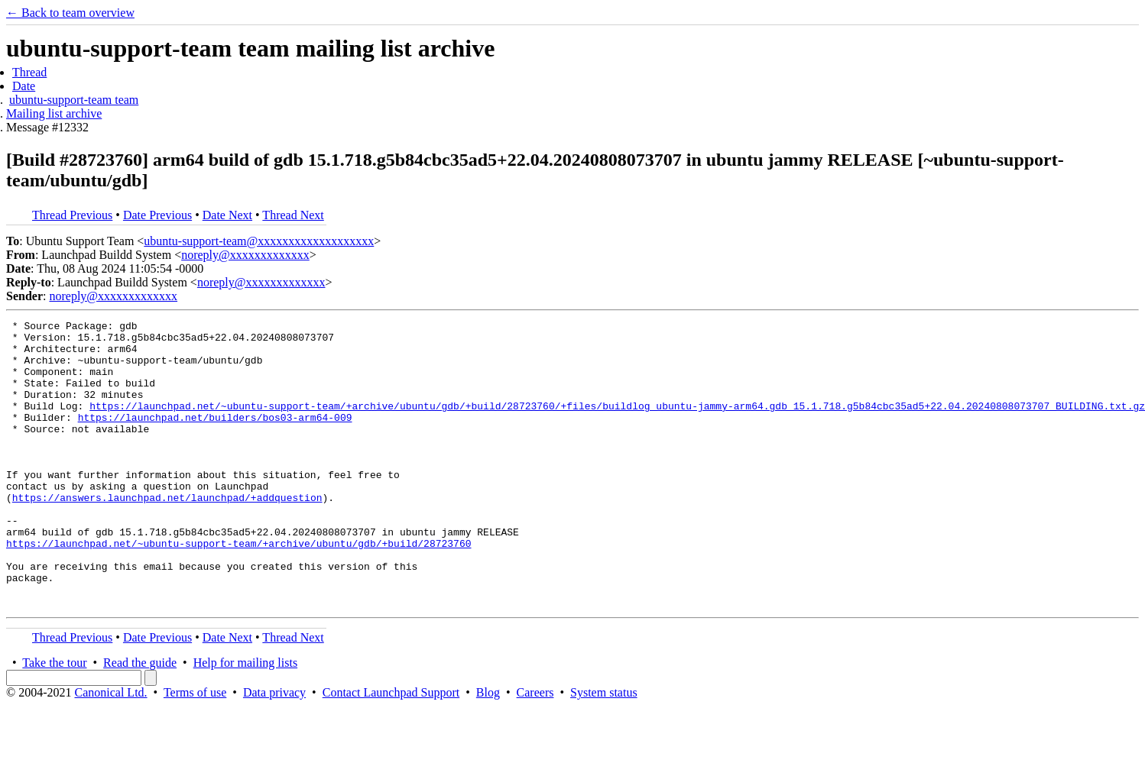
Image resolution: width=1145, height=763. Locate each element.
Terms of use (195, 749)
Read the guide (140, 719)
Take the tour (54, 719)
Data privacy (274, 749)
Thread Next (292, 215)
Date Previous (157, 215)
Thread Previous (72, 215)
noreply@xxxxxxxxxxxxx (245, 254)
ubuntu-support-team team (73, 99)
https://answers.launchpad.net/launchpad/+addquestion (167, 534)
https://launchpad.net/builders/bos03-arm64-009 (215, 438)
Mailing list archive (54, 113)
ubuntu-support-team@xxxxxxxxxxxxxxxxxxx (259, 240)
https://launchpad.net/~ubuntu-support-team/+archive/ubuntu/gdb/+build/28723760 (238, 589)
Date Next (227, 215)
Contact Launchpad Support (391, 749)
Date (23, 85)
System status (603, 749)
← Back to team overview (70, 12)
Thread (29, 72)
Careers (535, 749)
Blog (488, 749)
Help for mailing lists (245, 719)
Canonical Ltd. (110, 749)
